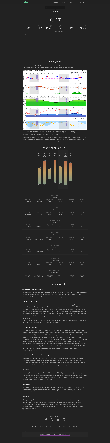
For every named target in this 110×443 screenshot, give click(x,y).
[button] (70, 72)
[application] (55, 77)
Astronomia (82, 2)
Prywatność (48, 426)
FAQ (69, 426)
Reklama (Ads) (63, 426)
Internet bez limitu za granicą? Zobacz (55, 434)
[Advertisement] (55, 46)
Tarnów (55, 11)
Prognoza (55, 2)
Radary (64, 2)
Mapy (72, 2)
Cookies (55, 426)
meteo (25, 2)
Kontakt (75, 426)
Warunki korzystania (37, 426)
